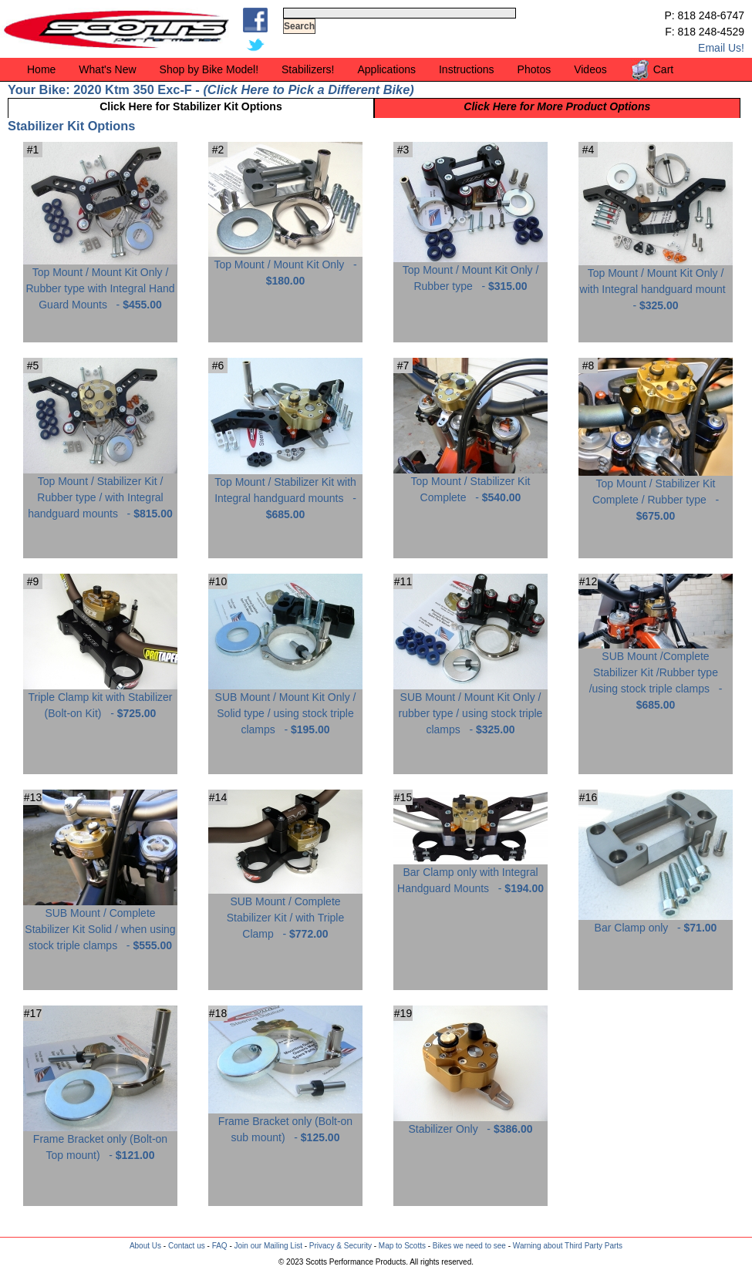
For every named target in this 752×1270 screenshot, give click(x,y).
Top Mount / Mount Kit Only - (285, 267)
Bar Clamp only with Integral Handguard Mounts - (470, 874)
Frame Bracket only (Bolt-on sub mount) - (285, 1123)
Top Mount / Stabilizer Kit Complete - (470, 483)
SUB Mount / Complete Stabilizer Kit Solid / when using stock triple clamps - (100, 923)
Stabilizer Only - (470, 1123)
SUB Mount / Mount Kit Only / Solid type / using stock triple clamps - (285, 707)
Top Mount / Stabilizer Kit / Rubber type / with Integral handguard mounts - (100, 491)
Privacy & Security (340, 1245)
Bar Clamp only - (655, 922)
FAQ (220, 1245)
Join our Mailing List (268, 1245)
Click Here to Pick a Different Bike (308, 89)
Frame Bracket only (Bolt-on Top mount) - (100, 1141)
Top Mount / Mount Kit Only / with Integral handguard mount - (655, 283)
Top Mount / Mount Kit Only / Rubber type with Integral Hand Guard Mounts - (100, 282)
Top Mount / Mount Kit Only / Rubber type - (470, 272)
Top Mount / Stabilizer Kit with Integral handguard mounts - (285, 492)
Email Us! (721, 48)
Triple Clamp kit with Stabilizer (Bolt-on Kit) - (100, 699)
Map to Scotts (402, 1245)
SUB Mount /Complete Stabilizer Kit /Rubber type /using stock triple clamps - (655, 674)
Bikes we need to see (469, 1245)
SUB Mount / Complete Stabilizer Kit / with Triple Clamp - (285, 912)
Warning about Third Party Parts (567, 1245)
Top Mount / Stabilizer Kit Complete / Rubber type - (655, 494)
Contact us (186, 1245)
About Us (145, 1245)
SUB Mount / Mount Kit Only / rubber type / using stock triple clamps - (470, 707)
